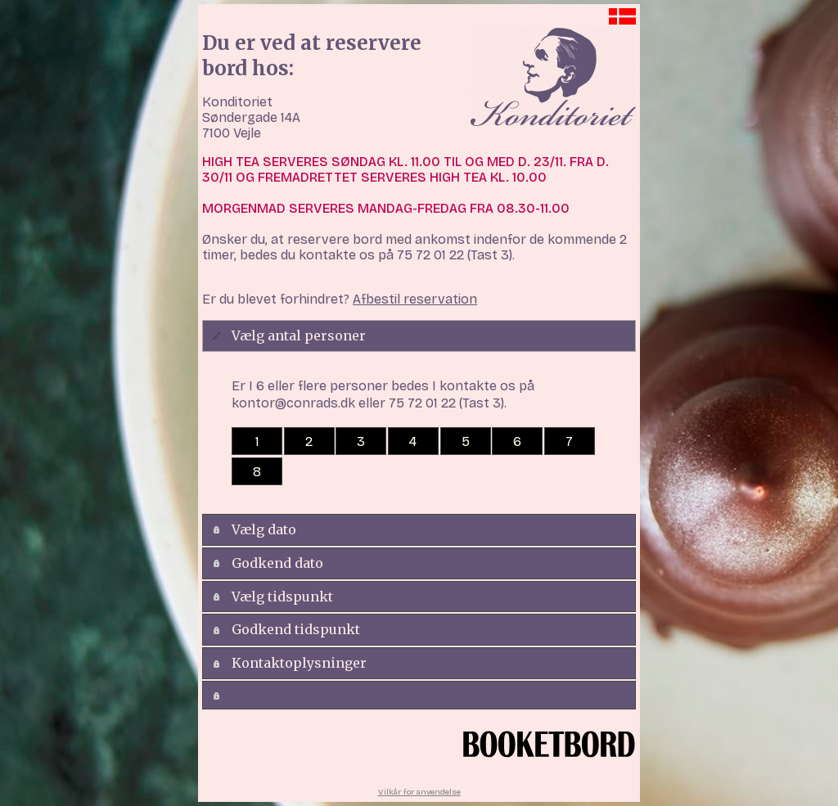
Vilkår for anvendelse (419, 792)
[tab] (419, 336)
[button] (257, 441)
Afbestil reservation (415, 299)
